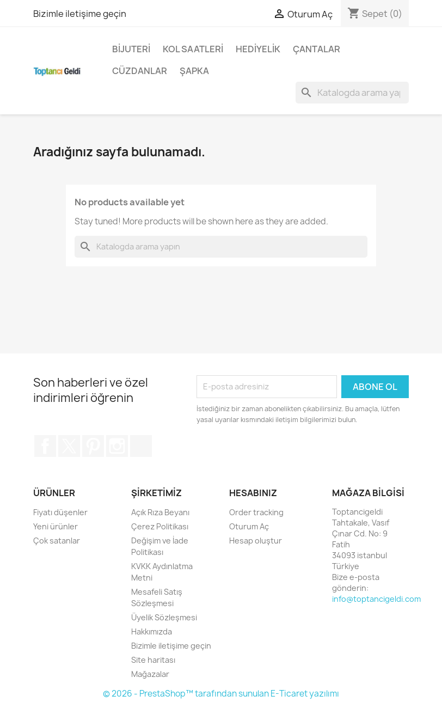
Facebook (45, 446)
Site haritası (153, 660)
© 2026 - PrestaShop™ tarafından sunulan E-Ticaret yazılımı (221, 693)
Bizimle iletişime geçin (79, 14)
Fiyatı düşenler (60, 512)
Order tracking (256, 512)
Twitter (69, 446)
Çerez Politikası (159, 526)
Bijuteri (131, 49)
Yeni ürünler (55, 526)
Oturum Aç (249, 526)
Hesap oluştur (255, 540)
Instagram (117, 446)
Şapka (194, 71)
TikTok (141, 446)
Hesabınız (253, 493)
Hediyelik (258, 49)
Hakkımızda (151, 631)
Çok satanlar (56, 540)
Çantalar (316, 49)
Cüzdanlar (139, 71)
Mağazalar (150, 674)
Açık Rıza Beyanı (160, 512)
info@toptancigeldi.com (376, 599)
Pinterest (93, 446)
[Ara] (352, 92)
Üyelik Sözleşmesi (164, 617)
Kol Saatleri (193, 49)
